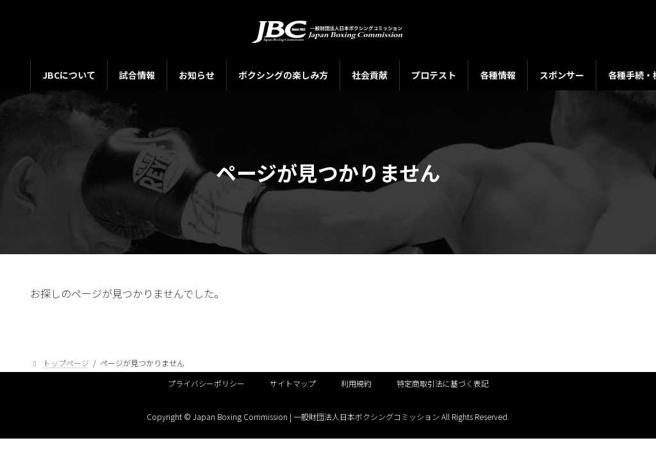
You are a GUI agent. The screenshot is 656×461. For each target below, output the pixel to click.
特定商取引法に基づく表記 (443, 383)
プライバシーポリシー (206, 383)
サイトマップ (293, 383)
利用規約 (356, 383)
